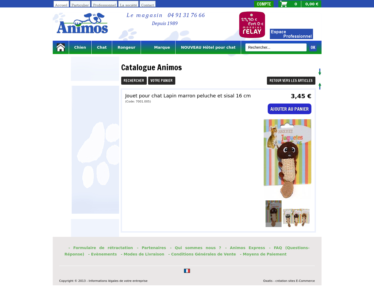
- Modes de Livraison (142, 254)
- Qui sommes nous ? (195, 248)
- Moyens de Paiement (263, 254)
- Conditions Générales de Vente (202, 254)
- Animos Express (245, 248)
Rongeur (126, 47)
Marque (158, 47)
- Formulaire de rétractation (100, 248)
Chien (80, 47)
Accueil (61, 4)
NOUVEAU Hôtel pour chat (208, 47)
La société (128, 4)
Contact (147, 4)
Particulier (80, 4)
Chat (102, 47)
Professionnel (104, 4)
